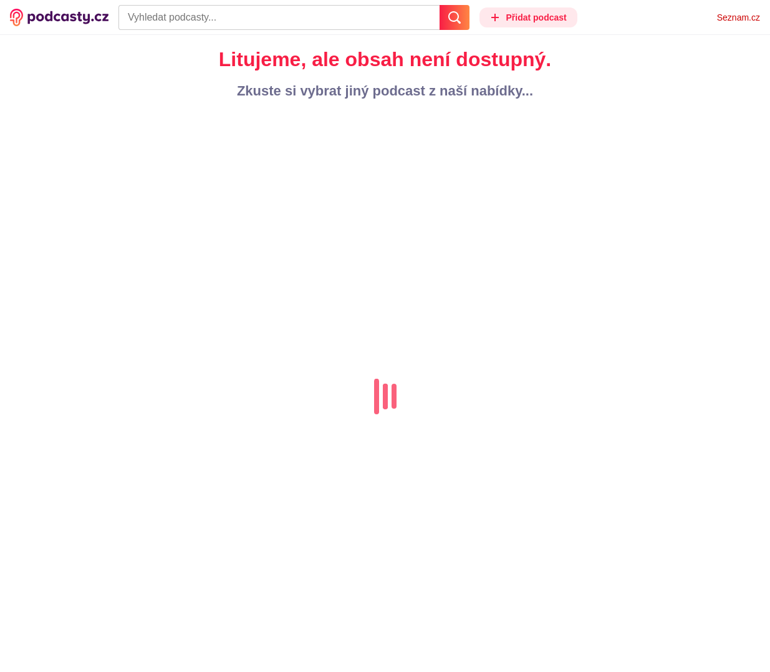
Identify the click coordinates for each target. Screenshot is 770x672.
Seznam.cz (738, 17)
